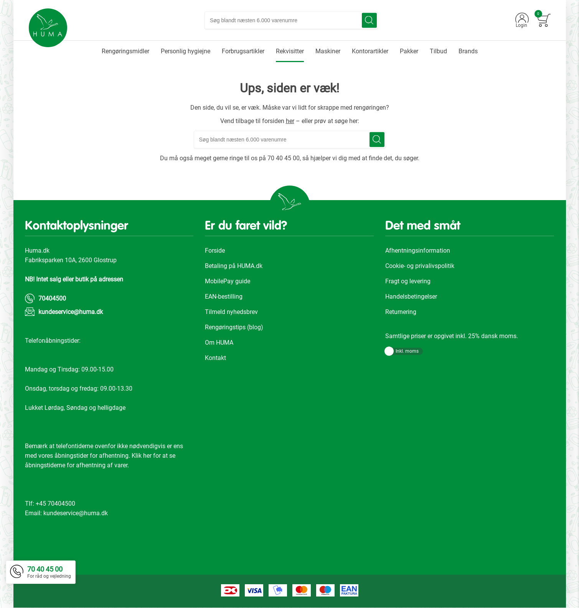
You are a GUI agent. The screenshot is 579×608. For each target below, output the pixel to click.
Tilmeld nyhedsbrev (231, 312)
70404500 (52, 298)
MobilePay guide (227, 281)
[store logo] (48, 28)
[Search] (369, 20)
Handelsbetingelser (411, 296)
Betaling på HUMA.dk (233, 265)
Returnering (400, 312)
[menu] (289, 51)
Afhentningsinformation (417, 250)
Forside (215, 250)
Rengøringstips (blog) (234, 327)
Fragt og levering (408, 281)
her (290, 121)
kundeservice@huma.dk (70, 312)
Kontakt (215, 358)
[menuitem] (125, 51)
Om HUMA (219, 342)
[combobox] (291, 20)
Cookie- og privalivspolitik (419, 265)
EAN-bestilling (223, 296)
